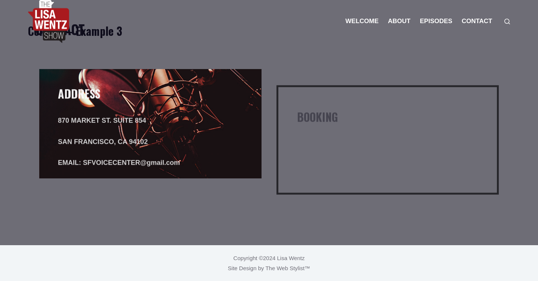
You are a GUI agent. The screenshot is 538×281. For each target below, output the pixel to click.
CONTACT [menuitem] (477, 21)
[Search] (507, 21)
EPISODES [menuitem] (436, 21)
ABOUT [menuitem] (399, 21)
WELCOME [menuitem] (362, 21)
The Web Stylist (284, 268)
